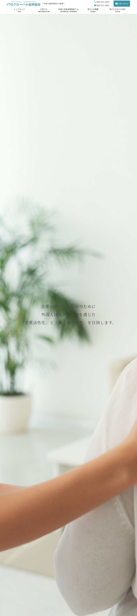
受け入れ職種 (93, 10)
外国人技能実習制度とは (68, 10)
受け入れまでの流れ (118, 10)
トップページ (19, 10)
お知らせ (44, 10)
